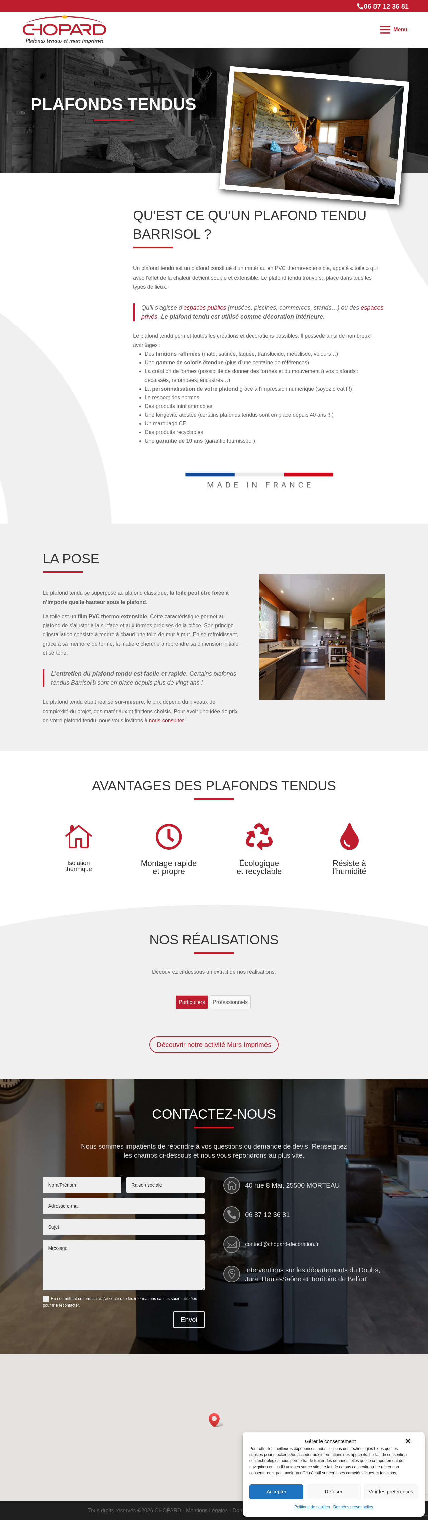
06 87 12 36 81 (267, 1214)
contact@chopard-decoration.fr (282, 1244)
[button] (408, 1441)
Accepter (276, 1491)
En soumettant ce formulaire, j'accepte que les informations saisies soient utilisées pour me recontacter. (120, 1302)
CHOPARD (168, 1510)
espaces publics (204, 307)
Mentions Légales (207, 1510)
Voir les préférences (391, 1491)
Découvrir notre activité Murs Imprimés (214, 1044)
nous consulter (166, 720)
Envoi (189, 1319)
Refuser (334, 1491)
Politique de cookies (312, 1507)
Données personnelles (353, 1507)
